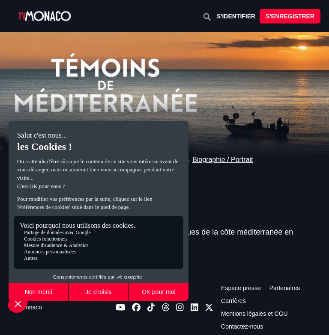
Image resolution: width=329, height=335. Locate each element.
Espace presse (241, 288)
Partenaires (284, 288)
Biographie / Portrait (222, 159)
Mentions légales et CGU (254, 313)
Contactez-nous (242, 326)
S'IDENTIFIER (236, 16)
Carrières (233, 300)
